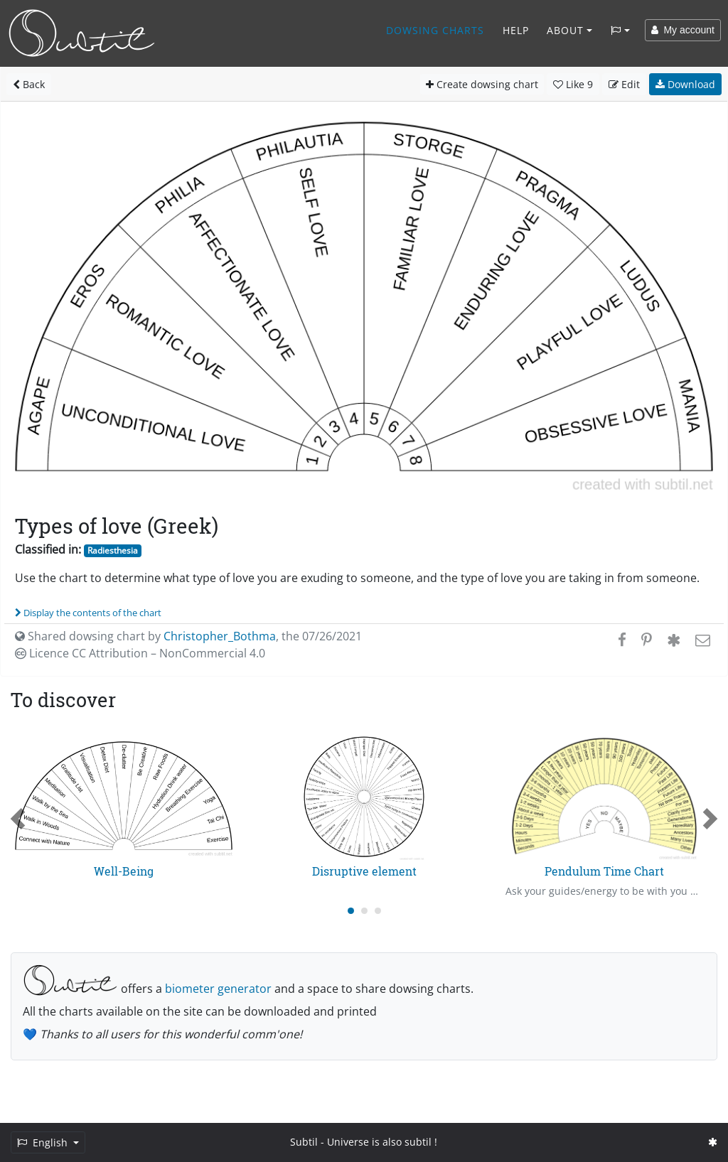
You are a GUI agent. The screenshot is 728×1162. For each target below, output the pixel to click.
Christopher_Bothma (220, 636)
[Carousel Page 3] (378, 911)
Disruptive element (364, 871)
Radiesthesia (112, 550)
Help (516, 30)
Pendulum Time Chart (604, 871)
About (565, 30)
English (43, 1142)
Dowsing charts (435, 30)
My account (682, 30)
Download (685, 84)
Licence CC (140, 653)
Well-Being (124, 871)
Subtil (304, 1141)
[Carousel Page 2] (364, 911)
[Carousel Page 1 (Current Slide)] (351, 911)
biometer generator (218, 988)
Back (29, 84)
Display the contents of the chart (88, 612)
